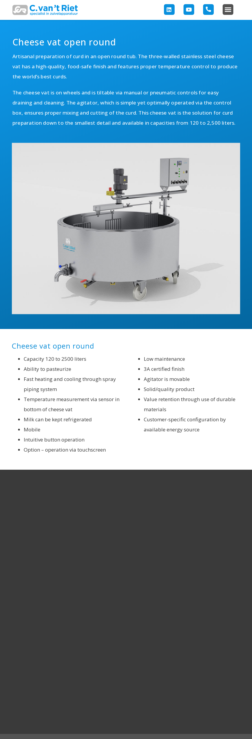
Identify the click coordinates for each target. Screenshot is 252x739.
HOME (19, 656)
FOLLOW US (126, 656)
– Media (216, 727)
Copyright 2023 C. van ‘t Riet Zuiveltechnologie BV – (79, 727)
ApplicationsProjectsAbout (38, 680)
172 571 (233, 688)
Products (20, 664)
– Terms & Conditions (186, 727)
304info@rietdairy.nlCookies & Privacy (201, 695)
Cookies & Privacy (147, 727)
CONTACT (227, 656)
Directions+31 (227, 680)
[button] (228, 9)
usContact (21, 688)
